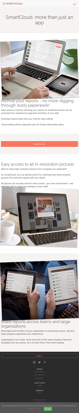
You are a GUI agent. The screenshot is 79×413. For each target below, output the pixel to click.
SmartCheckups (12, 3)
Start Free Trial (39, 144)
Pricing (39, 385)
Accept (48, 409)
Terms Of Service (39, 375)
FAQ (39, 393)
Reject (40, 409)
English (39, 356)
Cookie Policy (39, 378)
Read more (31, 409)
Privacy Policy (39, 372)
